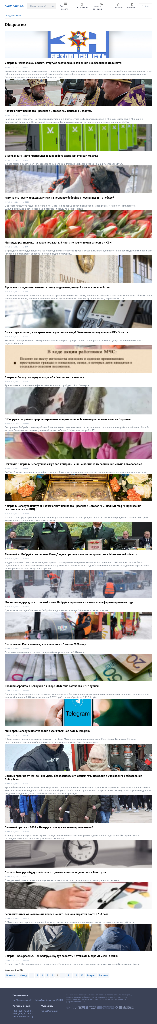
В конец (103, 975)
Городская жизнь (13, 15)
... (32, 975)
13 (82, 975)
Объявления (82, 6)
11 (69, 975)
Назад (23, 975)
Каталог (119, 6)
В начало (11, 975)
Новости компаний (98, 6)
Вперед (91, 975)
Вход (145, 6)
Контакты (131, 6)
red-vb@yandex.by (49, 1011)
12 (75, 975)
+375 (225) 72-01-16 (22, 1011)
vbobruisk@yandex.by (22, 1016)
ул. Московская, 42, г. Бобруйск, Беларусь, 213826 (37, 1000)
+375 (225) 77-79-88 (22, 1013)
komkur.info (110, 997)
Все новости (64, 6)
